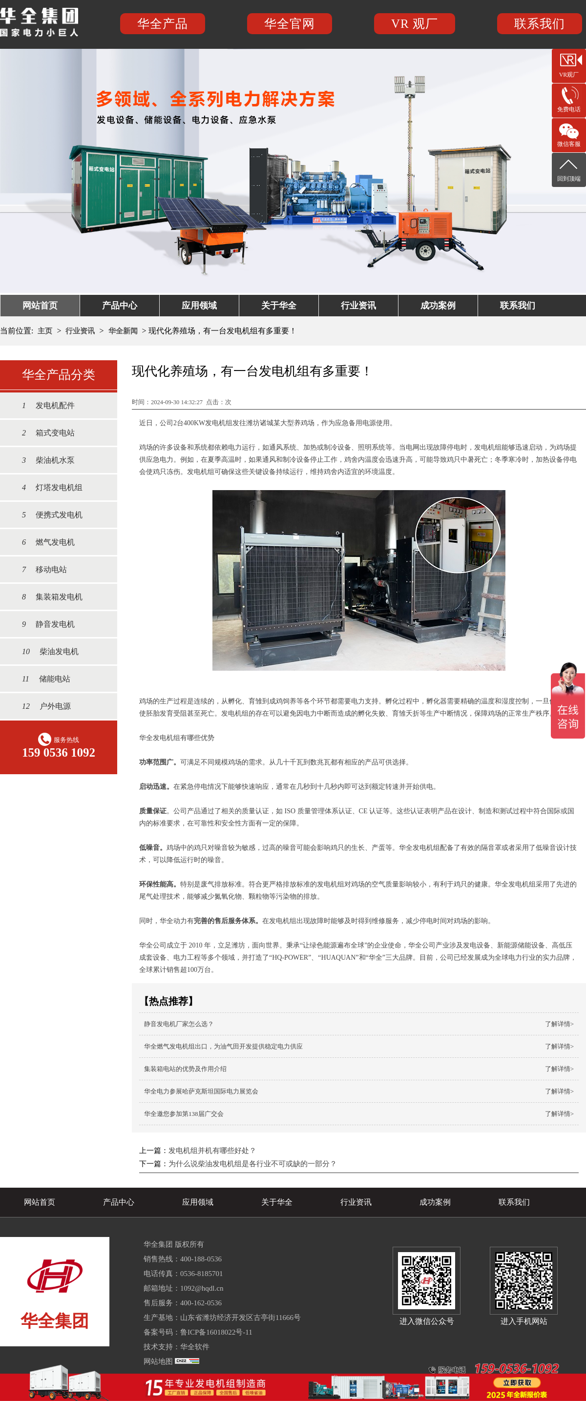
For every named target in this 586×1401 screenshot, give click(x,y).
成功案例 (438, 305)
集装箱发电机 (47, 596)
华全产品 (162, 23)
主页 (45, 331)
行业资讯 (358, 305)
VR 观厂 (414, 23)
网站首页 (40, 305)
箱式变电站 (43, 432)
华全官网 (289, 23)
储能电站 (41, 678)
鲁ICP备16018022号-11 (216, 1332)
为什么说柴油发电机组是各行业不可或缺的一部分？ (252, 1164)
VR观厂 (569, 74)
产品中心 (119, 305)
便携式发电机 (47, 514)
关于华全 (278, 305)
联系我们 (539, 23)
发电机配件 (43, 405)
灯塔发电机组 (47, 487)
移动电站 (39, 569)
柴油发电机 (45, 651)
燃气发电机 (43, 542)
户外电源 (41, 706)
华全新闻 (123, 331)
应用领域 (199, 305)
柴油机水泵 (43, 460)
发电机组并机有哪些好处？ (212, 1150)
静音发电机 (43, 624)
